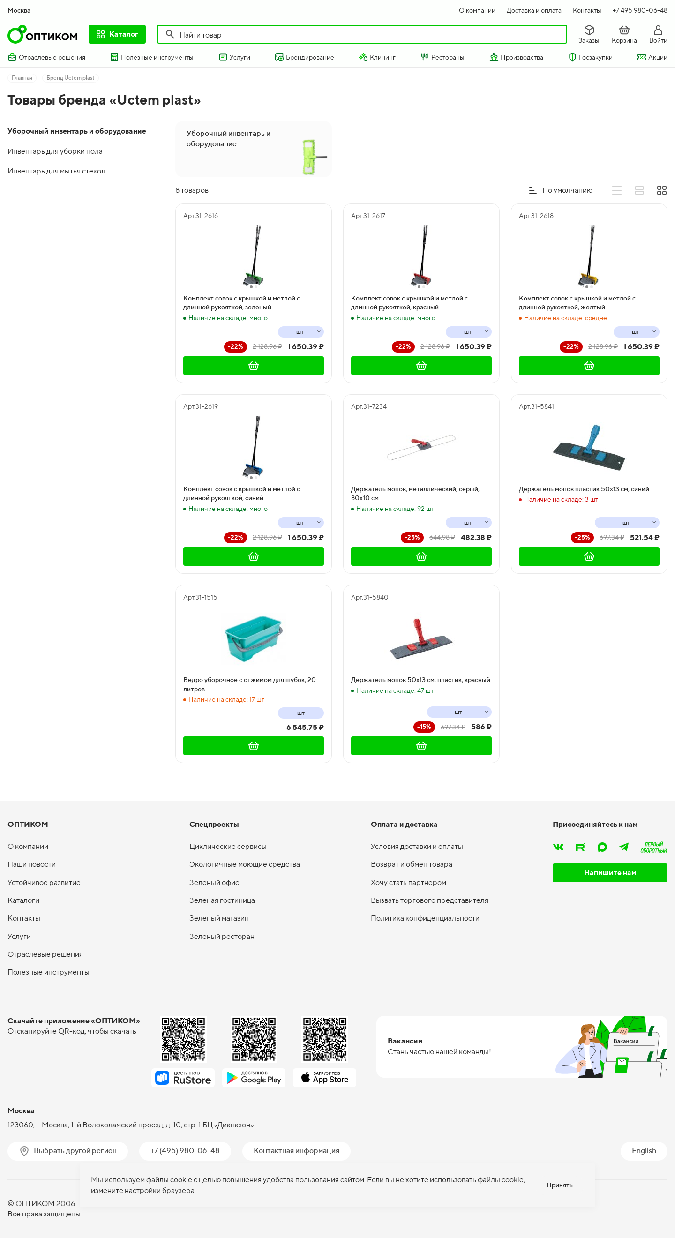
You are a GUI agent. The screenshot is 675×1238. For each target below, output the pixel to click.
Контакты (587, 10)
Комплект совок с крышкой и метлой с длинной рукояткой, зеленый (241, 302)
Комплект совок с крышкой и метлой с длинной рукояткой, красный (409, 302)
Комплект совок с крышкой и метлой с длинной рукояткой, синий (241, 493)
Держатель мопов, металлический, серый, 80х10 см (415, 493)
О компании (477, 10)
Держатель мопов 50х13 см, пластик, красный (420, 679)
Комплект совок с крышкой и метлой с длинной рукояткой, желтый (577, 302)
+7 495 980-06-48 (640, 10)
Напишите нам (610, 872)
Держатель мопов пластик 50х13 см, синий (584, 489)
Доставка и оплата (534, 10)
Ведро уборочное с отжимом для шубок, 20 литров (249, 684)
